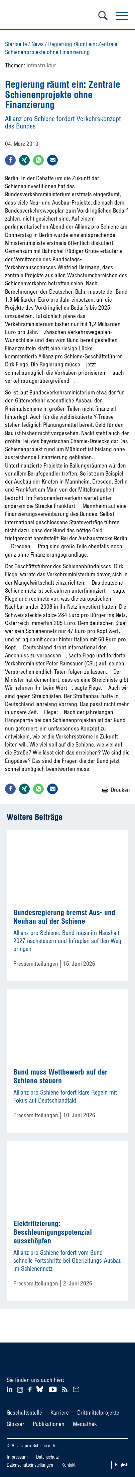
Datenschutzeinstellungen (30, 1465)
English (121, 1465)
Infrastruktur (41, 65)
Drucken (120, 789)
